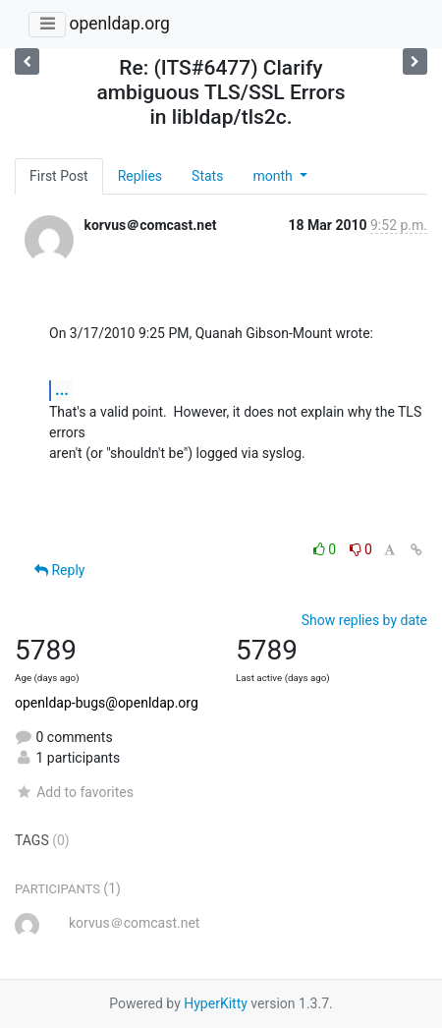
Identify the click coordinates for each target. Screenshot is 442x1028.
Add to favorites (74, 792)
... (62, 389)
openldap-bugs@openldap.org (106, 703)
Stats (207, 176)
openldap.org (119, 23)
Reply (59, 570)
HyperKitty (216, 1003)
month (274, 176)
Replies (140, 176)
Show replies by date (364, 620)
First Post (58, 176)
